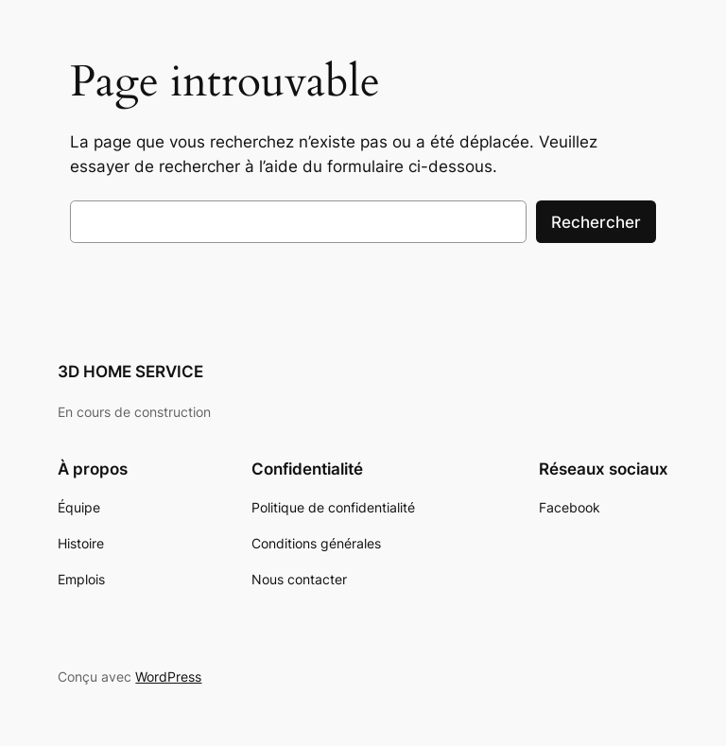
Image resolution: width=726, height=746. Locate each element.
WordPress (168, 676)
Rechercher (596, 222)
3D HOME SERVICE (130, 371)
